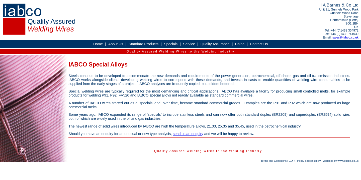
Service (189, 44)
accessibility (314, 160)
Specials (170, 44)
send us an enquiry (188, 134)
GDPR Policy (296, 160)
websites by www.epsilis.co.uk (340, 160)
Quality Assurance (215, 44)
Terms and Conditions (274, 160)
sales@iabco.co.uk (345, 37)
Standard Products (143, 44)
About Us (115, 44)
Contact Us (259, 44)
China (240, 44)
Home (98, 44)
